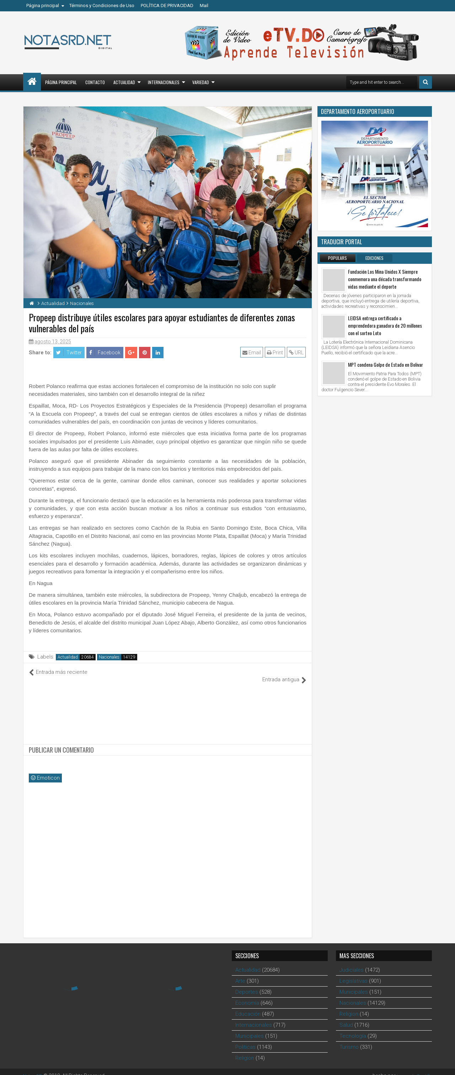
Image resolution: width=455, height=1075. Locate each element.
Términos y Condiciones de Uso (101, 5)
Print (276, 352)
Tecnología (352, 1028)
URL (297, 352)
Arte (240, 973)
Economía (247, 995)
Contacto (95, 82)
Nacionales (109, 657)
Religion (244, 1050)
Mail (204, 5)
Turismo (349, 1039)
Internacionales (164, 82)
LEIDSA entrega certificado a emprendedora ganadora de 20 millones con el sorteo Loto (385, 325)
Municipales (249, 1028)
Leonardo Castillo (412, 1068)
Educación (248, 1006)
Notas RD (33, 1068)
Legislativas (353, 973)
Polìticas (245, 1039)
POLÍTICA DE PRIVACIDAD (167, 5)
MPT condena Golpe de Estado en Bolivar (385, 364)
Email (252, 352)
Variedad (200, 82)
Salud (346, 1017)
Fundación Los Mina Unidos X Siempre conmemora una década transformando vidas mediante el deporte (384, 279)
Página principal (42, 5)
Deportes (246, 984)
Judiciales (351, 962)
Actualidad (124, 82)
